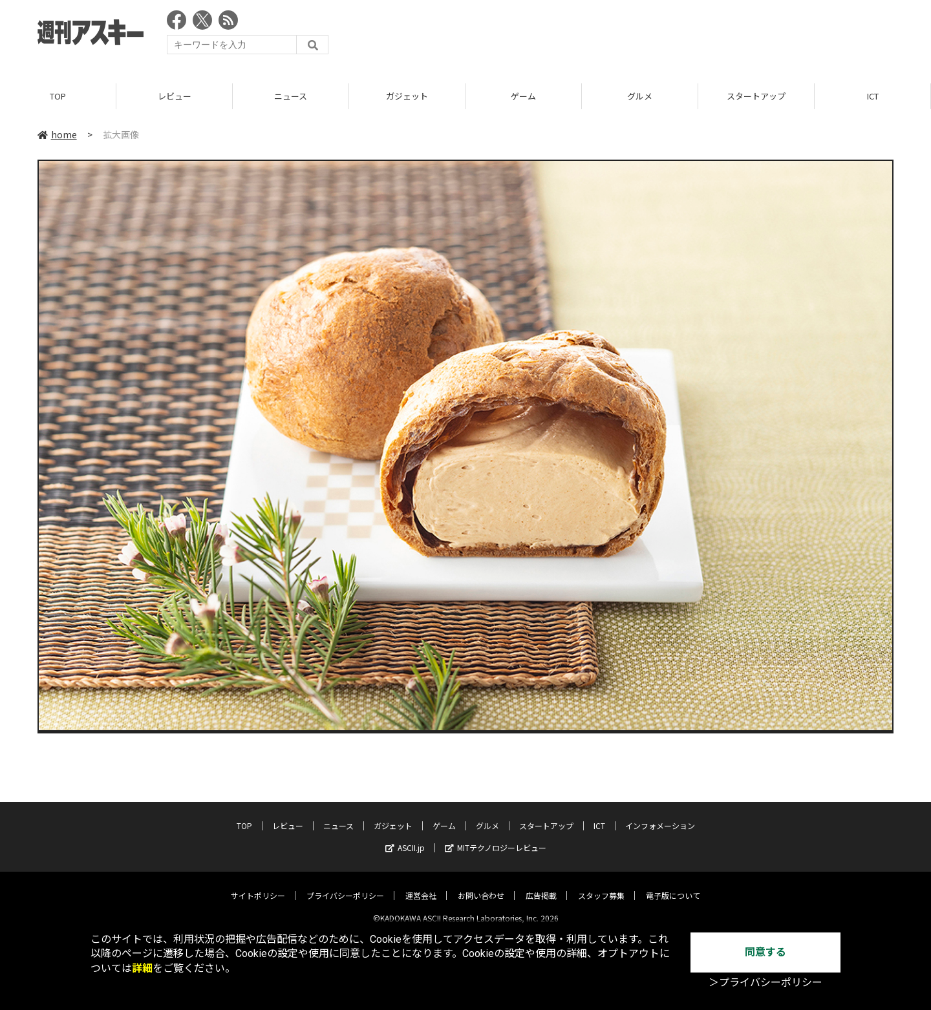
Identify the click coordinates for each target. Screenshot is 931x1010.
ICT (873, 96)
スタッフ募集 (601, 885)
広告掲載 (541, 885)
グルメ (639, 96)
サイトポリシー (258, 885)
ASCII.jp (405, 837)
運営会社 (420, 885)
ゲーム (523, 96)
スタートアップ (756, 96)
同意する (765, 952)
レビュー (174, 96)
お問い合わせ (481, 885)
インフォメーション (660, 815)
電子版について (673, 885)
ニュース (290, 96)
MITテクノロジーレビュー (495, 837)
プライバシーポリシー (345, 885)
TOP (58, 96)
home (57, 135)
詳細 (142, 968)
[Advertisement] (658, 35)
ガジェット (407, 96)
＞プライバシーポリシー (765, 982)
